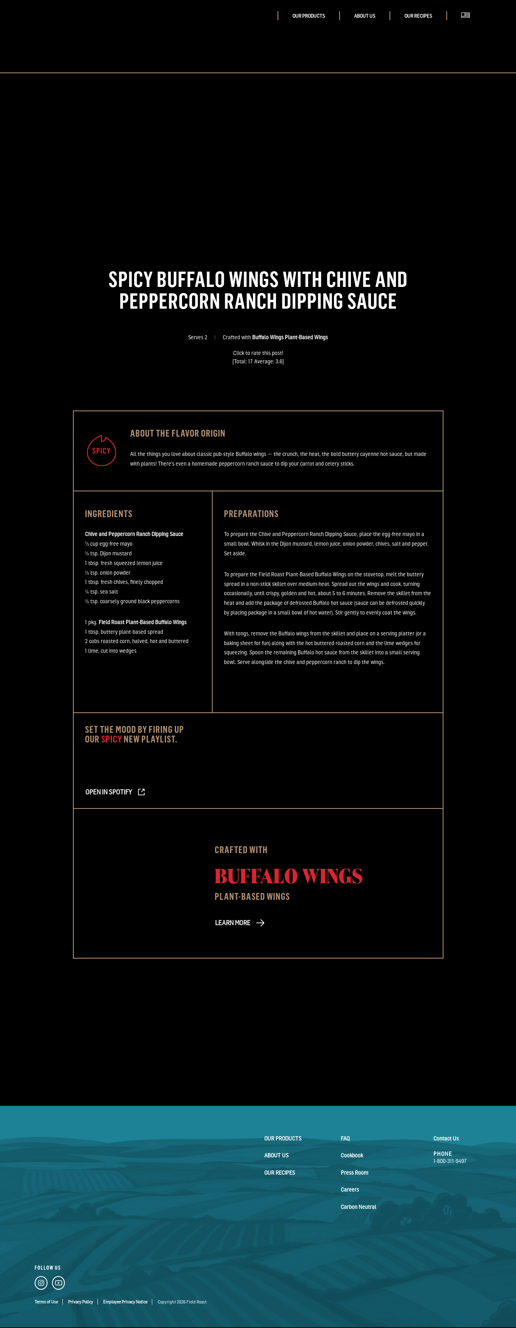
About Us (364, 16)
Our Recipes (418, 16)
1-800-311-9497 (450, 1160)
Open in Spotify (108, 792)
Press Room (354, 1172)
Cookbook (352, 1155)
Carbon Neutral (358, 1205)
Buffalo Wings (289, 874)
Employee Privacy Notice (125, 1302)
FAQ (345, 1138)
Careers (350, 1189)
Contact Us (446, 1138)
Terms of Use (46, 1302)
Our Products (308, 16)
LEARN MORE (232, 923)
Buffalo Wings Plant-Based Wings (290, 337)
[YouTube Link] (58, 1284)
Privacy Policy (80, 1302)
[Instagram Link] (41, 1284)
